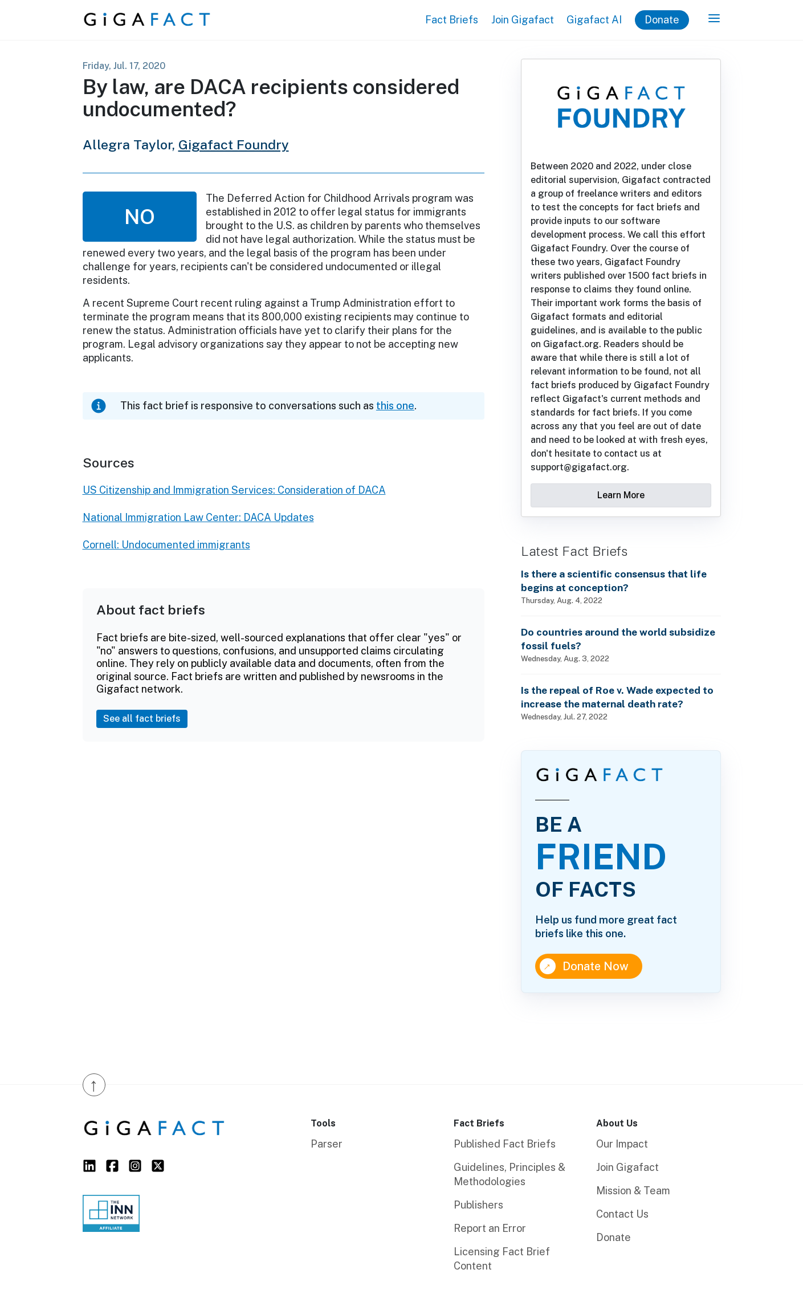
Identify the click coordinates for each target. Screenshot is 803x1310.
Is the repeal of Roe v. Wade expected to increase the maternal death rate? (617, 697)
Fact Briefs (451, 20)
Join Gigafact (522, 20)
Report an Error (490, 1228)
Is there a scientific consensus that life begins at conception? (614, 580)
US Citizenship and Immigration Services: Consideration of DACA (234, 490)
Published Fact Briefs (505, 1144)
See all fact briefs (142, 718)
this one (395, 406)
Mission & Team (633, 1191)
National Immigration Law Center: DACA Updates (198, 517)
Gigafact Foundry (233, 144)
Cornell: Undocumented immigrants (166, 545)
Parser (327, 1144)
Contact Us (622, 1214)
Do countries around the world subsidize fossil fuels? (618, 639)
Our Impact (622, 1144)
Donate (662, 20)
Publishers (478, 1205)
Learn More (621, 495)
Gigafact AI (594, 20)
